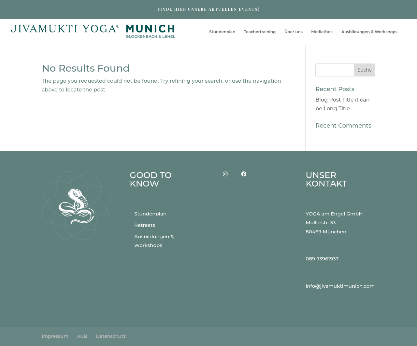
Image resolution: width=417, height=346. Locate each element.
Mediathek (322, 32)
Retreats (144, 225)
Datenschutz (111, 336)
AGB (82, 336)
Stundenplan (222, 32)
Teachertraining (260, 32)
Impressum (55, 336)
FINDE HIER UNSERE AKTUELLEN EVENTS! (208, 9)
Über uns (293, 32)
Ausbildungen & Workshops (369, 32)
